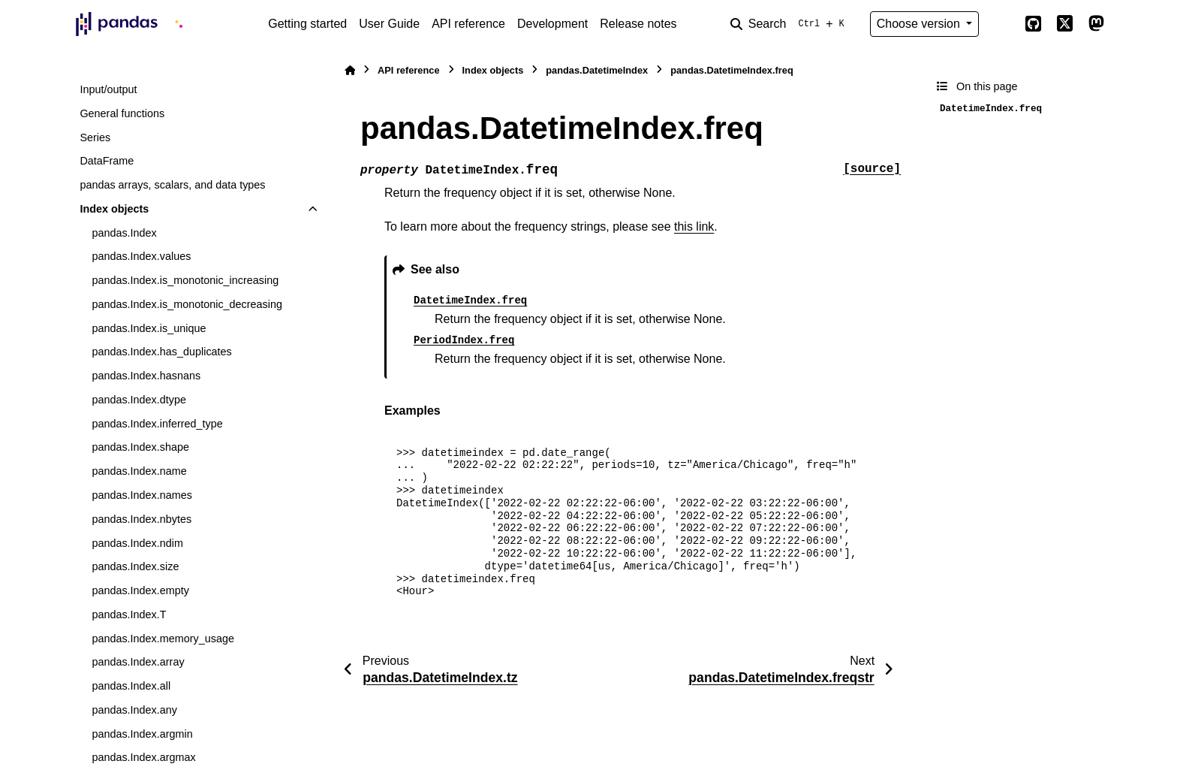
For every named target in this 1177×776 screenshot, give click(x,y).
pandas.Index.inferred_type (157, 424)
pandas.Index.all (131, 686)
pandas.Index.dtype (139, 400)
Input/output (108, 89)
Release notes (638, 23)
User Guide (389, 23)
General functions (122, 113)
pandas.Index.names (142, 495)
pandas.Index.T (129, 614)
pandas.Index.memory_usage (163, 639)
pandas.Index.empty (140, 590)
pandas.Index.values (141, 256)
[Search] (790, 24)
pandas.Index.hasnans (146, 376)
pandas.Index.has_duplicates (161, 352)
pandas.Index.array (138, 662)
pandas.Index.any (134, 710)
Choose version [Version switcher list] (920, 23)
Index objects (114, 209)
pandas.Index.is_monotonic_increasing (185, 280)
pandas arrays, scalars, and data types (172, 185)
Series (95, 137)
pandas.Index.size (135, 566)
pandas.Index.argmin (142, 734)
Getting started (307, 23)
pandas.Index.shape (140, 447)
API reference (468, 23)
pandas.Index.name (139, 471)
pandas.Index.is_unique (149, 328)
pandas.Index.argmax (143, 757)
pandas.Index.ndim (137, 543)
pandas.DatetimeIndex (597, 70)
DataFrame (107, 161)
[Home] (350, 70)
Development (552, 23)
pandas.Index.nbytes (141, 519)
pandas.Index (124, 233)
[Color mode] (1001, 24)
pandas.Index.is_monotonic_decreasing (187, 304)
